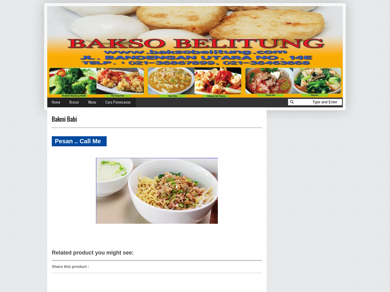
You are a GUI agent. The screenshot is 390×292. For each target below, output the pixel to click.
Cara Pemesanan (118, 102)
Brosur (74, 102)
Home (56, 102)
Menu (92, 102)
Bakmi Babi (64, 118)
